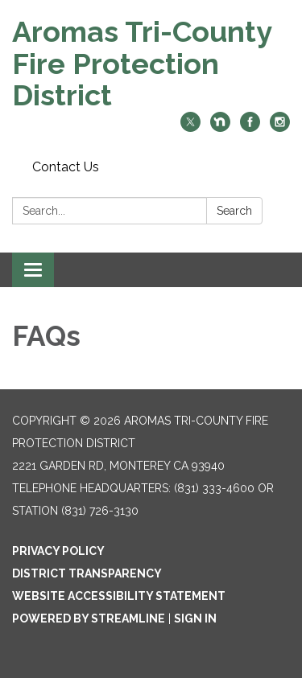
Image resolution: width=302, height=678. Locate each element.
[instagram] (280, 127)
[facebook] (250, 127)
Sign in (195, 618)
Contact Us (65, 167)
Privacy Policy (58, 550)
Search (234, 210)
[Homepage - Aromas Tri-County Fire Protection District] (151, 64)
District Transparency (87, 573)
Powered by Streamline (88, 618)
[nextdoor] (220, 127)
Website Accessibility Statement (118, 596)
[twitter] (190, 127)
